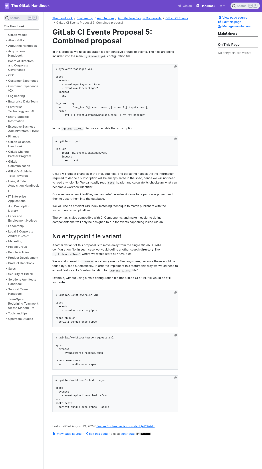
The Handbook (62, 18)
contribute (128, 434)
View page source (232, 17)
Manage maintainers (234, 26)
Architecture (105, 18)
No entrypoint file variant (234, 53)
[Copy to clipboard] (175, 67)
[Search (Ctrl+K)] (245, 6)
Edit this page (229, 22)
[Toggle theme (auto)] (222, 5)
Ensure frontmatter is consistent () (125, 426)
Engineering (85, 18)
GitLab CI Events (177, 18)
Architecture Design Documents (140, 18)
